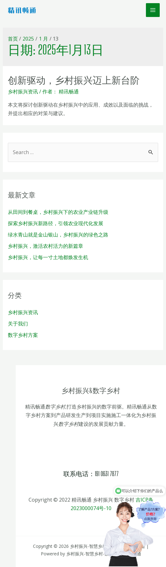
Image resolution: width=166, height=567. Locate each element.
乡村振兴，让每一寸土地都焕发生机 (48, 257)
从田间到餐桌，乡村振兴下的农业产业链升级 (58, 211)
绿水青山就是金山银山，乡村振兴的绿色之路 (58, 234)
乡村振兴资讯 (23, 91)
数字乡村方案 (23, 334)
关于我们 (18, 323)
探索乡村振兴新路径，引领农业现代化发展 (55, 223)
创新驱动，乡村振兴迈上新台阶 (74, 80)
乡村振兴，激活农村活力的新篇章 (45, 245)
